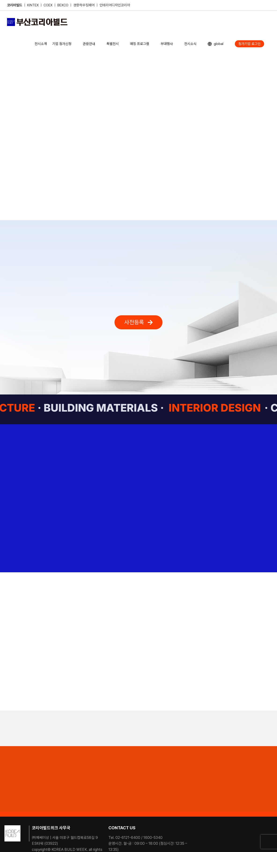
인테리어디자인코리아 (115, 5)
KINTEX (33, 5)
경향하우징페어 (84, 5)
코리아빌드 (14, 5)
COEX (48, 5)
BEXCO (62, 5)
